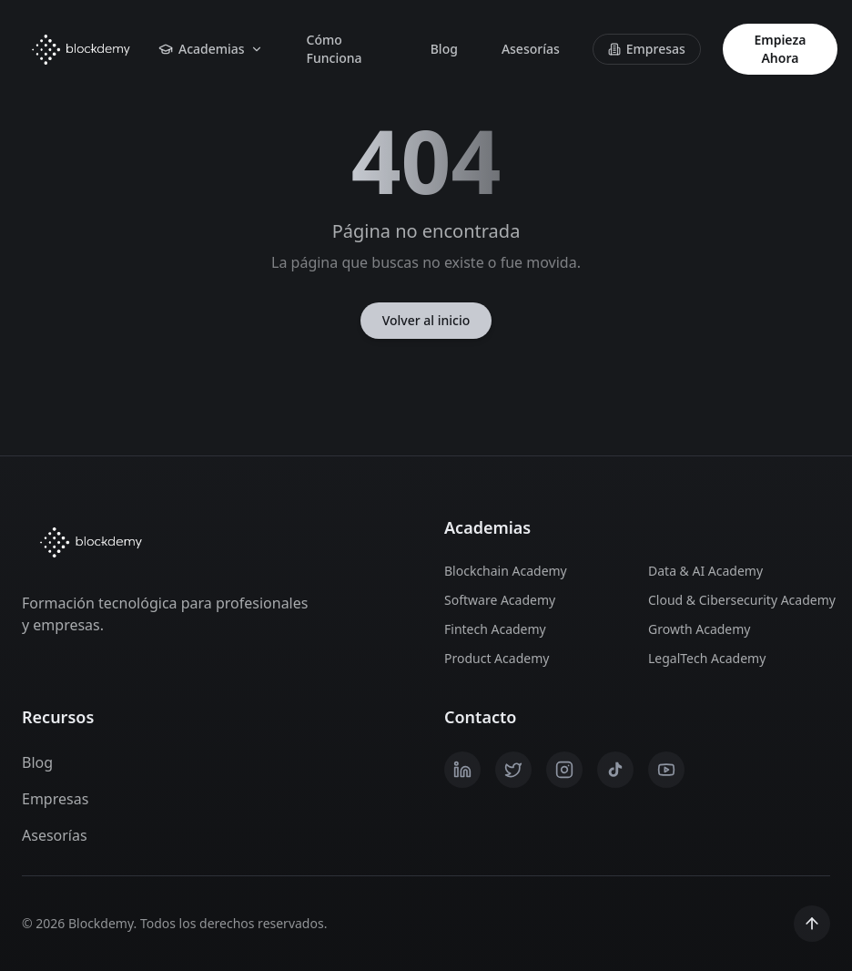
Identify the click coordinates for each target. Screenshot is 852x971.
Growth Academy (699, 629)
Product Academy (496, 658)
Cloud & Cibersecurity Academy (739, 599)
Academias (210, 48)
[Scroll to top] (812, 923)
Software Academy (499, 599)
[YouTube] (666, 769)
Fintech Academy (495, 629)
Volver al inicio (426, 320)
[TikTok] (615, 769)
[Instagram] (564, 769)
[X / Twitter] (513, 769)
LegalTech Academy (707, 658)
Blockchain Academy (505, 570)
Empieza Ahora (780, 48)
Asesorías (531, 48)
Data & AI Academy (705, 570)
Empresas (646, 48)
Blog (444, 48)
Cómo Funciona (334, 48)
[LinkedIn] (462, 769)
